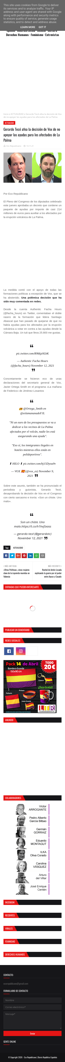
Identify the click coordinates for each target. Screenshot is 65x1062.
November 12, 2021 (42, 365)
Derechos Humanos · (18, 35)
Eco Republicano (13, 146)
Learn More (27, 27)
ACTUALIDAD (17, 114)
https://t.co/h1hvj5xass (36, 526)
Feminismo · (38, 35)
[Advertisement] (32, 76)
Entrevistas (52, 35)
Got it (42, 27)
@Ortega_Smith (32, 408)
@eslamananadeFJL (32, 413)
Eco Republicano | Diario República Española (40, 1057)
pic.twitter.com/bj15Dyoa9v (39, 463)
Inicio (5, 114)
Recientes (10, 915)
